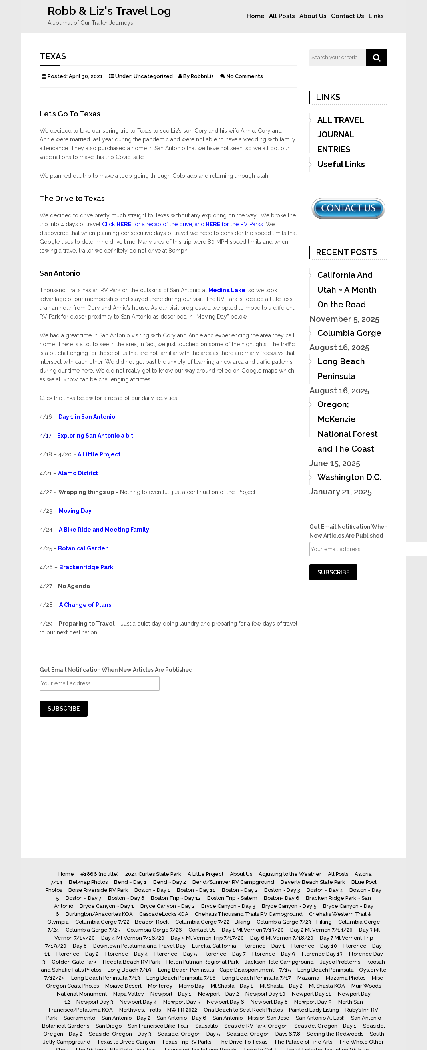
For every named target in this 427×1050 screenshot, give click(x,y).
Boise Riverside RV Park (98, 890)
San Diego (109, 1026)
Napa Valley (128, 994)
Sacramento (79, 1018)
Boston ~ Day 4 (325, 890)
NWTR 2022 (182, 1010)
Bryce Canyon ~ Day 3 (228, 906)
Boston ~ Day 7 (84, 898)
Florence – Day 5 (175, 954)
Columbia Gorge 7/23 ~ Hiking (294, 922)
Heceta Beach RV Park (131, 962)
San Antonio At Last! (320, 1018)
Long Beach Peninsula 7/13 (105, 978)
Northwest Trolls (140, 1010)
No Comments (245, 76)
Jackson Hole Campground (279, 962)
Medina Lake (226, 290)
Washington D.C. (349, 477)
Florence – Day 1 (264, 946)
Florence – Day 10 (314, 946)
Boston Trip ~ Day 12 (176, 898)
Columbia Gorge (349, 333)
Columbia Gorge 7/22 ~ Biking (212, 922)
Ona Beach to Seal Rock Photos (243, 1010)
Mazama (308, 978)
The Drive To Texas (242, 1042)
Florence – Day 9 (273, 954)
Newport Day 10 (265, 994)
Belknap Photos (88, 882)
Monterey (160, 986)
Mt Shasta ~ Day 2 (281, 986)
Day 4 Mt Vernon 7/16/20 (132, 938)
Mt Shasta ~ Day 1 (232, 986)
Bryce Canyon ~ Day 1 (107, 906)
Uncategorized (153, 76)
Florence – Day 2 (77, 954)
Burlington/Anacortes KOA (99, 914)
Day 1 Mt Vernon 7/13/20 (253, 930)
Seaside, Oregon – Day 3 (120, 1034)
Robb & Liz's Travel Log (109, 11)
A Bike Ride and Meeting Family (104, 529)
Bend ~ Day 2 (169, 882)
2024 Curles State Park (153, 874)
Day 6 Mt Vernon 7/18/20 (281, 938)
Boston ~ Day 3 (282, 890)
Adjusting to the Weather (290, 874)
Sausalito (206, 1026)
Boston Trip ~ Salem (232, 898)
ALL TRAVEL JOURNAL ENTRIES (340, 134)
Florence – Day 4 (126, 954)
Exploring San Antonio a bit (95, 435)
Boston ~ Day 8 (126, 898)
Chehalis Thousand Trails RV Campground (249, 914)
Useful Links (341, 164)
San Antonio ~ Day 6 (181, 1018)
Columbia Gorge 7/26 (154, 930)
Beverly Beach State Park (313, 882)
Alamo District (78, 473)
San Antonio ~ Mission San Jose (251, 1018)
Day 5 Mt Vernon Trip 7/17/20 (207, 938)
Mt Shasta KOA (327, 986)
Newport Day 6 (225, 1002)
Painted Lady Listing (314, 1010)
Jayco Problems (340, 962)
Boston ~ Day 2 (240, 890)
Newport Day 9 (313, 1002)
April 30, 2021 (86, 76)
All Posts (282, 16)
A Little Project (99, 454)
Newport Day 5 (181, 1002)
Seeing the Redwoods (335, 1034)
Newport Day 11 (311, 994)
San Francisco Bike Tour (158, 1026)
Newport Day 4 (138, 1002)
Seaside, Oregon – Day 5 (189, 1034)
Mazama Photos (345, 978)
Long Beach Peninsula (341, 369)
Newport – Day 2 (218, 994)
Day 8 (80, 946)
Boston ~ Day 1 (152, 890)
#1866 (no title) (99, 874)
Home (256, 16)
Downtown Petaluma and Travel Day (139, 946)
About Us (313, 16)
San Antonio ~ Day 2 (126, 1018)
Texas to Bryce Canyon (126, 1042)
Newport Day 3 (94, 1002)
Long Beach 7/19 (130, 970)
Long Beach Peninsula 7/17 (256, 978)
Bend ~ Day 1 (130, 882)
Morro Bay (191, 986)
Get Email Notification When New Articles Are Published (116, 670)
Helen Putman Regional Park (202, 962)
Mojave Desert (123, 986)
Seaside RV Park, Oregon (256, 1026)
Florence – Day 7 (225, 954)
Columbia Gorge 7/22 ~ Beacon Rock (122, 922)
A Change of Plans (85, 605)
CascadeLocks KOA (163, 914)
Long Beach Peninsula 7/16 (181, 978)
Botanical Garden (83, 548)
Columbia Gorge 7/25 (93, 930)
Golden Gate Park (74, 962)
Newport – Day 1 (171, 994)
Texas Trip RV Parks (186, 1042)
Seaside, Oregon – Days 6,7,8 (263, 1034)
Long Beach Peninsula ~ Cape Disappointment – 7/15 (224, 970)
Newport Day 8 (269, 1002)
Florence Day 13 (322, 954)
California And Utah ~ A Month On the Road (347, 289)
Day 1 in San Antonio (86, 417)
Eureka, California (214, 946)
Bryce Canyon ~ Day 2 (167, 906)
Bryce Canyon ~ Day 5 (289, 906)
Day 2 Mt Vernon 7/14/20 (321, 930)
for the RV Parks (242, 224)
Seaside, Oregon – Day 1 (325, 1026)
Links (376, 16)
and (199, 224)
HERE (213, 224)
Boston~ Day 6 (281, 898)
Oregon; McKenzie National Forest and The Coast (347, 427)
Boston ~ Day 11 (196, 890)
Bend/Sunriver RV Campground (233, 882)
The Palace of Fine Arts (303, 1042)
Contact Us (347, 16)
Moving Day (75, 511)
